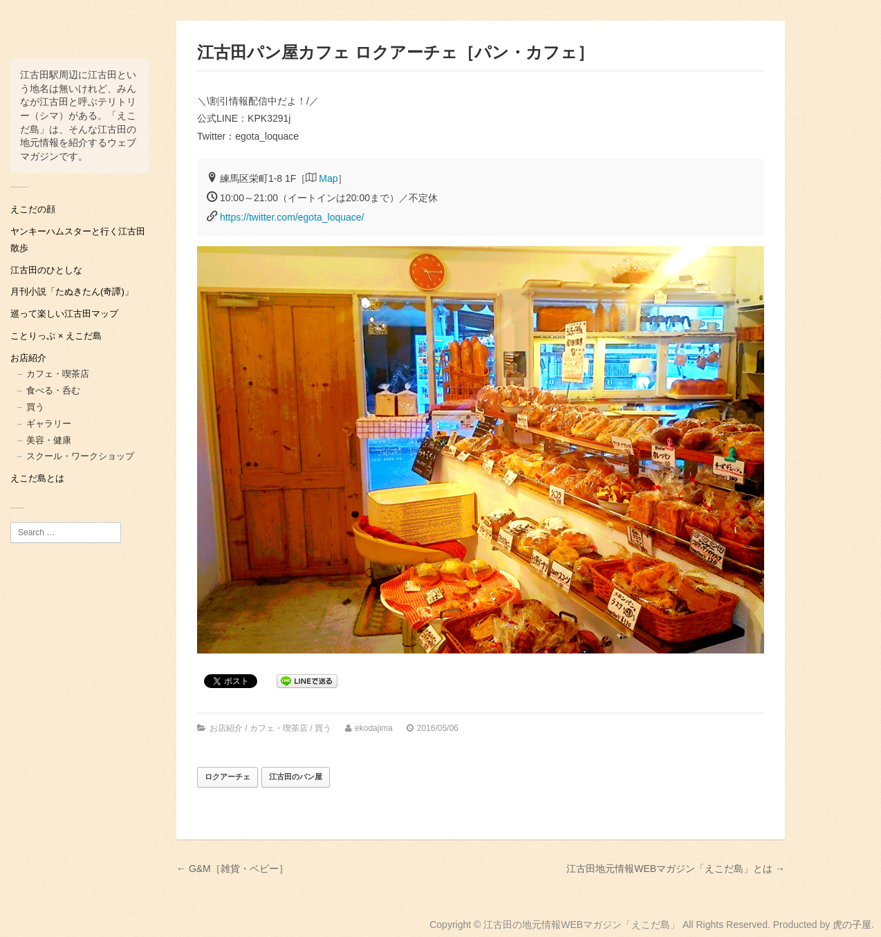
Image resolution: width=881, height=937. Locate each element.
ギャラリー (48, 423)
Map (328, 178)
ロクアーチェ (227, 776)
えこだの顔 (32, 209)
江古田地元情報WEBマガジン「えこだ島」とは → (675, 868)
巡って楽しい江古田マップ (64, 313)
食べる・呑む (53, 390)
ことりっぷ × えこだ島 (56, 336)
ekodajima (374, 728)
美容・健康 (48, 440)
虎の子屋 (852, 924)
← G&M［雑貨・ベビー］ (232, 868)
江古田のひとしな (46, 270)
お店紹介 (28, 358)
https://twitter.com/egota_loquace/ (292, 217)
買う (35, 407)
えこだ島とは (37, 478)
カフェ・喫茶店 (57, 374)
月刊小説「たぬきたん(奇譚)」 (71, 291)
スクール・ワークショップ (80, 456)
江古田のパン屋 (295, 776)
